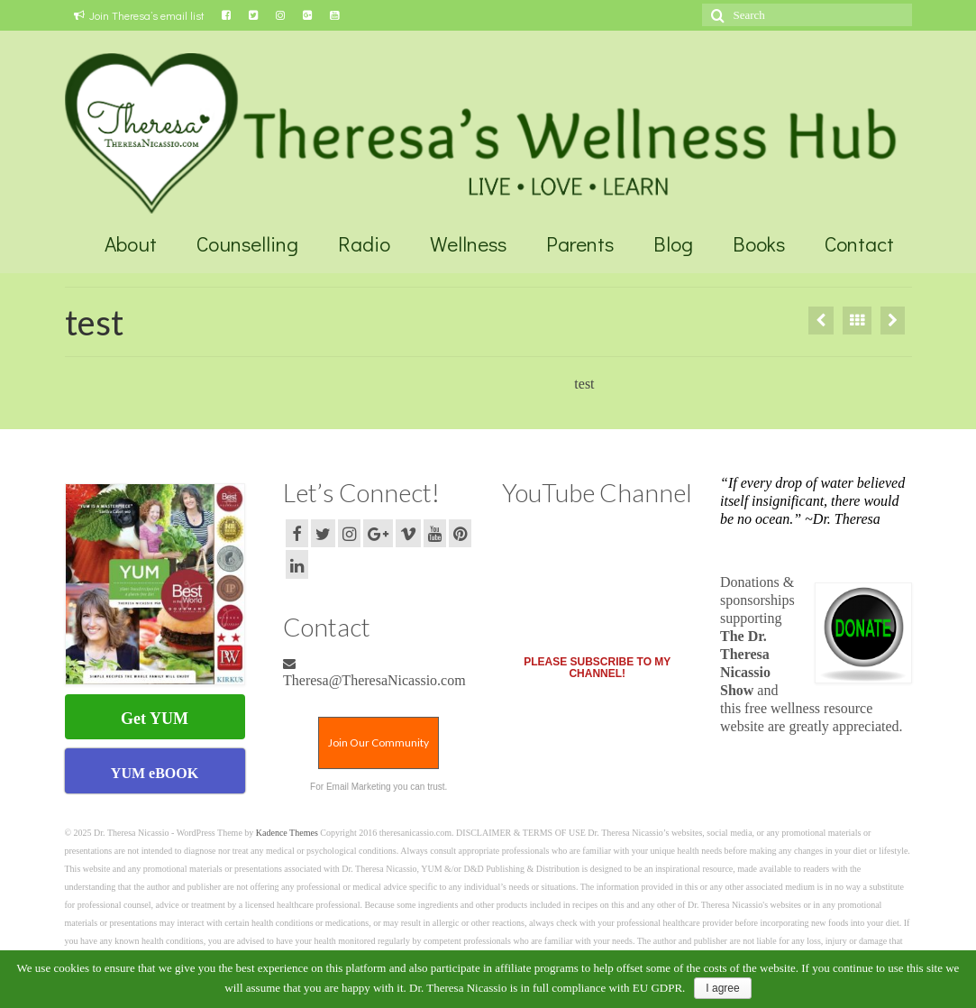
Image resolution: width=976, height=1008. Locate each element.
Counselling (247, 243)
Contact (859, 243)
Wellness (468, 243)
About (131, 243)
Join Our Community (378, 742)
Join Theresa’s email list (139, 15)
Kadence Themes (287, 833)
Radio (364, 243)
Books (759, 243)
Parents (580, 243)
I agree (722, 988)
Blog (673, 243)
